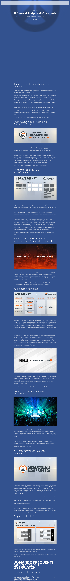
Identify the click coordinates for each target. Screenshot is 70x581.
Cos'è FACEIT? (17, 532)
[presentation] (4, 3)
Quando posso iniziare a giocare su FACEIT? (25, 536)
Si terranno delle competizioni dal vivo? (23, 522)
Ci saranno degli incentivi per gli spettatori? (24, 524)
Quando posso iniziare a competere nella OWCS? (26, 523)
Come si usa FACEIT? (19, 537)
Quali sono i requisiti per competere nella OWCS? (26, 520)
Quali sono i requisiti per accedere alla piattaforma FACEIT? (29, 534)
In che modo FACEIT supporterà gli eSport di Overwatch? (28, 533)
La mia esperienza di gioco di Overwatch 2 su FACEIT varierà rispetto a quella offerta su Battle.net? (33, 539)
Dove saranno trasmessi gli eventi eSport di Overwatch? (28, 519)
